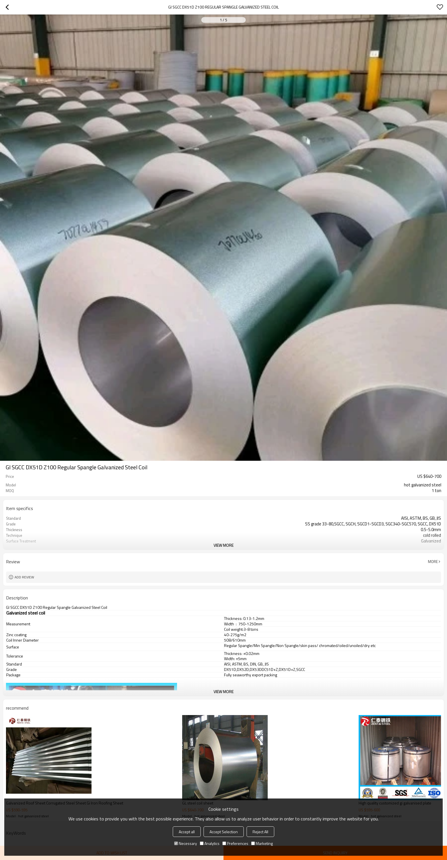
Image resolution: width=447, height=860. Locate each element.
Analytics (210, 843)
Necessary (185, 843)
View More (223, 545)
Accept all (187, 832)
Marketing (262, 843)
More (433, 561)
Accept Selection (224, 832)
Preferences (235, 843)
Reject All (260, 832)
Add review (24, 577)
